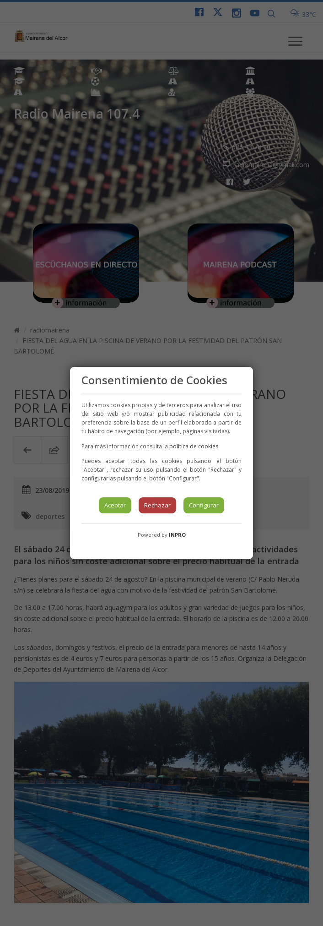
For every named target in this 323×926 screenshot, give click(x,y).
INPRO (177, 534)
